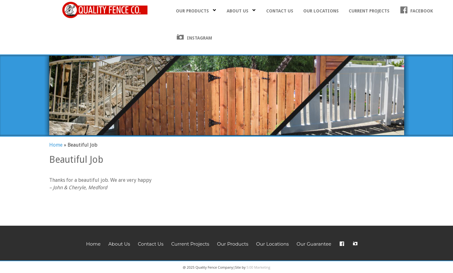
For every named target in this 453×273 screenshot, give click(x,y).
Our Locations (321, 10)
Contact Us (279, 10)
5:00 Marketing (259, 267)
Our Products (196, 10)
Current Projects (369, 10)
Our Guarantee (314, 244)
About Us (241, 10)
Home (56, 145)
